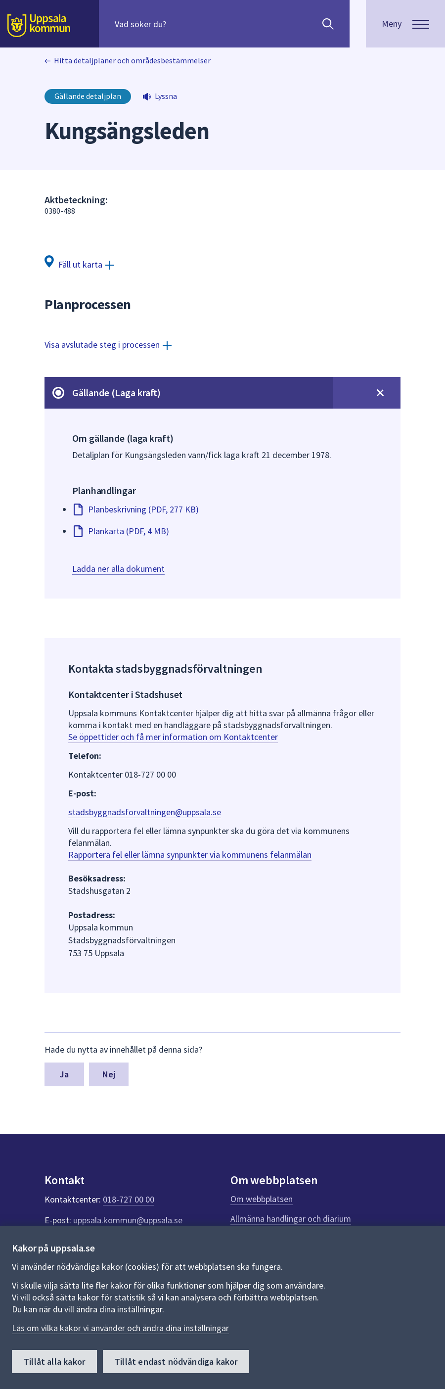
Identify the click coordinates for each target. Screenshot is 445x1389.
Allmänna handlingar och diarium (290, 1218)
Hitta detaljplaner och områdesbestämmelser (132, 60)
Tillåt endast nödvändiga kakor (176, 1361)
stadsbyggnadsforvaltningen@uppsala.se (144, 812)
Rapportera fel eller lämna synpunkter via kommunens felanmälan (190, 854)
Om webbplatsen (261, 1198)
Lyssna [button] (166, 96)
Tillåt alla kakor (54, 1361)
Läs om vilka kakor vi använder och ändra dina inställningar (120, 1328)
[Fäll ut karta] (79, 264)
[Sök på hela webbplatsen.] (178, 23)
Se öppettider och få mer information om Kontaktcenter (173, 736)
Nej (109, 1074)
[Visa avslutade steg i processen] (108, 344)
